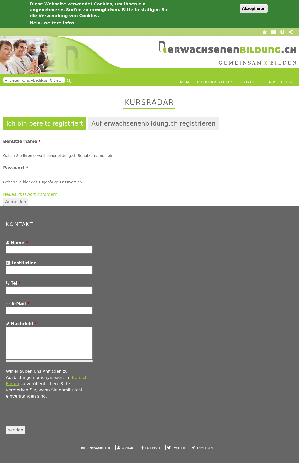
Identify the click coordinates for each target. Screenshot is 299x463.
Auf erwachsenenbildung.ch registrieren (153, 123)
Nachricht (21, 323)
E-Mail (18, 303)
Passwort (15, 167)
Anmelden (205, 448)
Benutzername (22, 141)
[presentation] (45, 416)
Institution (21, 262)
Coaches (251, 82)
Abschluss (281, 82)
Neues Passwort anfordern (30, 194)
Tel (13, 283)
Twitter (178, 448)
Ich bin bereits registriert (44, 123)
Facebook (152, 448)
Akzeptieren (254, 8)
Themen (180, 82)
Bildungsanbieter (95, 448)
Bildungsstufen (215, 82)
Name (17, 242)
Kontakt (128, 448)
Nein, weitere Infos (52, 23)
